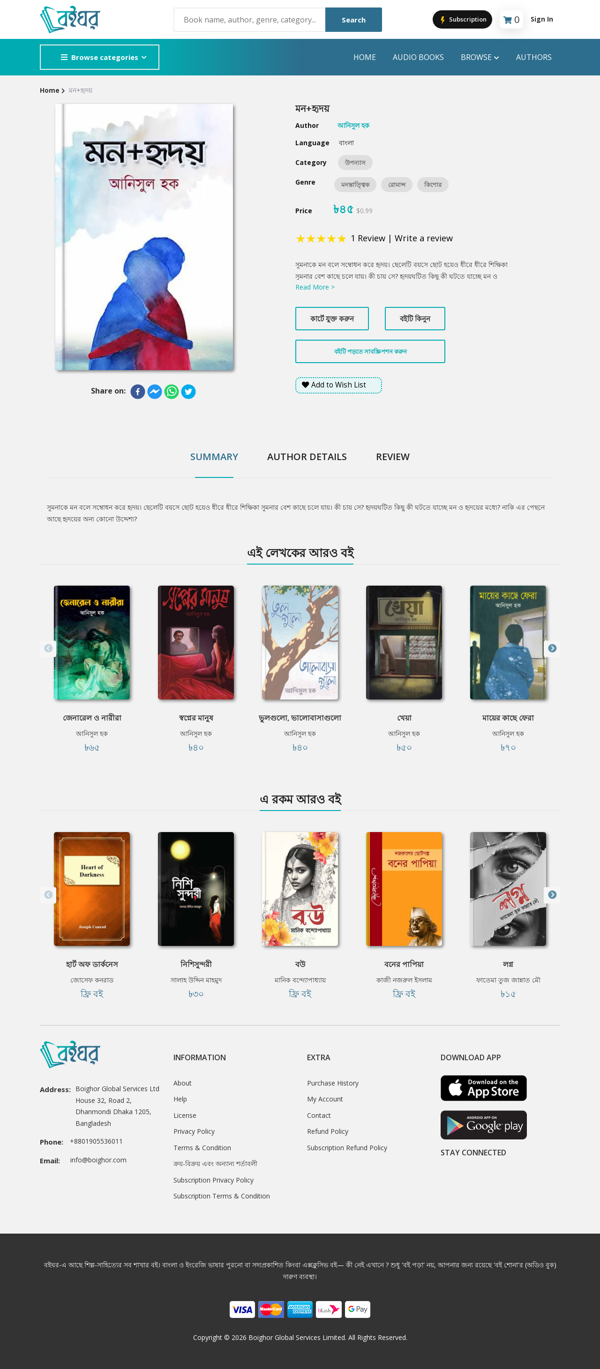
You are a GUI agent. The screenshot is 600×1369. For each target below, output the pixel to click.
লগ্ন (508, 964)
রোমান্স (396, 184)
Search (354, 19)
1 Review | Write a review (402, 238)
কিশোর (433, 184)
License (184, 1115)
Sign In (542, 19)
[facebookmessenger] (154, 391)
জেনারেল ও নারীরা (92, 718)
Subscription (462, 20)
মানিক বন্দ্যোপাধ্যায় (300, 979)
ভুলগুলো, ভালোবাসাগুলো (300, 718)
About (182, 1083)
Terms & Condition (202, 1147)
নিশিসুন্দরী (196, 964)
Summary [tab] (214, 456)
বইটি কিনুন (415, 318)
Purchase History (333, 1083)
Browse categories (99, 57)
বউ (300, 964)
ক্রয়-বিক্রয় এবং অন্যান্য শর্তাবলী (215, 1163)
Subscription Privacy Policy (213, 1180)
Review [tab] (393, 456)
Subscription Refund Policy (347, 1147)
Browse (480, 57)
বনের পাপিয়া (404, 964)
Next (552, 648)
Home (364, 57)
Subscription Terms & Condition (221, 1195)
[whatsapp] (171, 391)
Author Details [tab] (307, 456)
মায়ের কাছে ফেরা (508, 718)
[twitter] (188, 391)
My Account (325, 1098)
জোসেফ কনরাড (91, 979)
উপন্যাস (355, 162)
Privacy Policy (194, 1131)
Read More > (315, 287)
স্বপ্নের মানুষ (196, 718)
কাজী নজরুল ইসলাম (404, 979)
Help (180, 1098)
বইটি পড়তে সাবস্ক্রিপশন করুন (370, 351)
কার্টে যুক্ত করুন (332, 318)
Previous (48, 648)
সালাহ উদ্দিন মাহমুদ (196, 979)
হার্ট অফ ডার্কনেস (92, 964)
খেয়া (404, 718)
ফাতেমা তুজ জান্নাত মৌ (508, 979)
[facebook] (137, 391)
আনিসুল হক (92, 733)
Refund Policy (327, 1131)
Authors (534, 57)
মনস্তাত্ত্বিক (355, 184)
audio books (418, 57)
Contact (319, 1115)
